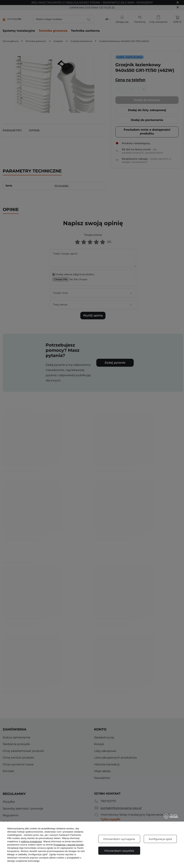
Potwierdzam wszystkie (119, 850)
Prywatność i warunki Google (69, 844)
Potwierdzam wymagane (119, 839)
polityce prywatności (31, 841)
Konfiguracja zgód (160, 839)
